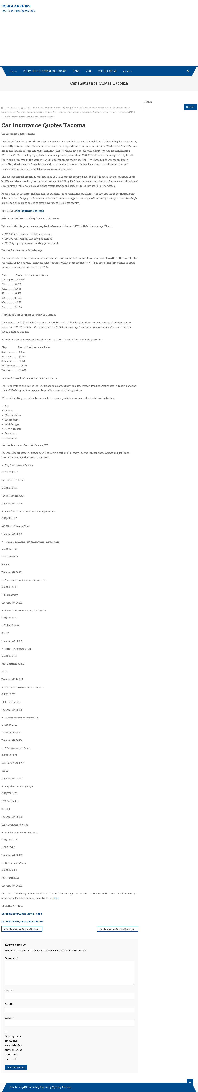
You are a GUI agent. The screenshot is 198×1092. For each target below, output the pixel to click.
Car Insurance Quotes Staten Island (21, 913)
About (126, 71)
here (56, 898)
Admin (27, 107)
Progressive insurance (43, 116)
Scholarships (16, 6)
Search (148, 101)
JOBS (76, 71)
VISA (88, 71)
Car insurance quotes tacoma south (34, 112)
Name (9, 990)
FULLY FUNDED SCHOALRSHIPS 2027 (45, 71)
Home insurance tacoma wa (15, 116)
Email (9, 1004)
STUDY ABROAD (107, 71)
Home (13, 71)
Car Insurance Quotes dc (30, 210)
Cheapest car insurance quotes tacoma (72, 112)
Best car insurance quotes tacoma (91, 107)
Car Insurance (53, 107)
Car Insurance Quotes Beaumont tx (119, 929)
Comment (11, 958)
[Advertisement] (99, 42)
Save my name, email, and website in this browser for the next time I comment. (13, 1048)
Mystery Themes (61, 1087)
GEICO (131, 112)
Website (9, 1017)
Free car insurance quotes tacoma (110, 112)
